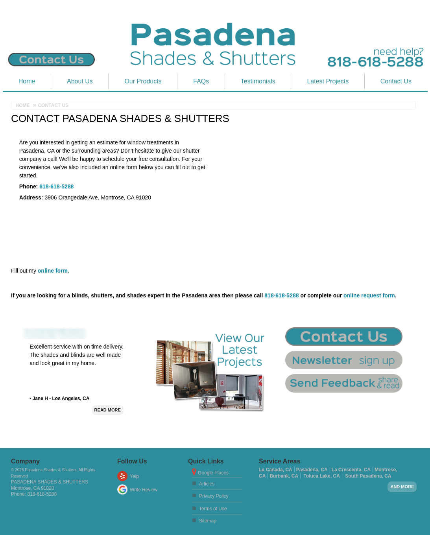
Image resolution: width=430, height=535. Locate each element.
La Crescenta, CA (351, 469)
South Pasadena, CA (368, 476)
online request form (369, 295)
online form (53, 271)
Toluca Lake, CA (321, 476)
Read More (107, 410)
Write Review (143, 489)
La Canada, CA (275, 469)
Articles (206, 484)
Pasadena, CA (312, 469)
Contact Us (396, 81)
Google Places (213, 473)
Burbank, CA (283, 476)
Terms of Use (213, 508)
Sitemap (207, 521)
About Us (80, 81)
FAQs (201, 81)
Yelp (134, 476)
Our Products (142, 81)
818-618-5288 (56, 186)
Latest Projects (328, 81)
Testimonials (258, 81)
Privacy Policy (214, 496)
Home (26, 81)
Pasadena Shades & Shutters (49, 482)
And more (402, 486)
